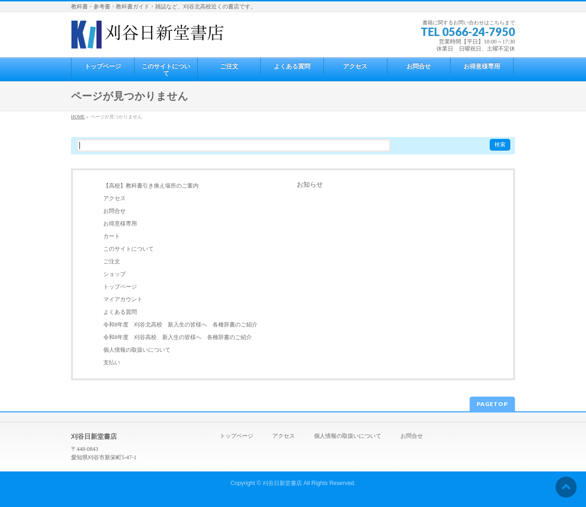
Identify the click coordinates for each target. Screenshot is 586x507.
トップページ (120, 286)
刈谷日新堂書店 (282, 483)
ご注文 (111, 261)
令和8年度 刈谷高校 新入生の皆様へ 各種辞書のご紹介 (177, 337)
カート (111, 236)
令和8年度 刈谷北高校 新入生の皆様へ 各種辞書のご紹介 (180, 324)
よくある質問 (120, 312)
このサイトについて (128, 249)
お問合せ (114, 211)
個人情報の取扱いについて (137, 350)
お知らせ (310, 184)
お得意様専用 (120, 223)
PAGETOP (492, 403)
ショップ (114, 274)
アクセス (114, 198)
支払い (111, 362)
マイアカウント (123, 299)
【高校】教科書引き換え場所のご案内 (151, 185)
